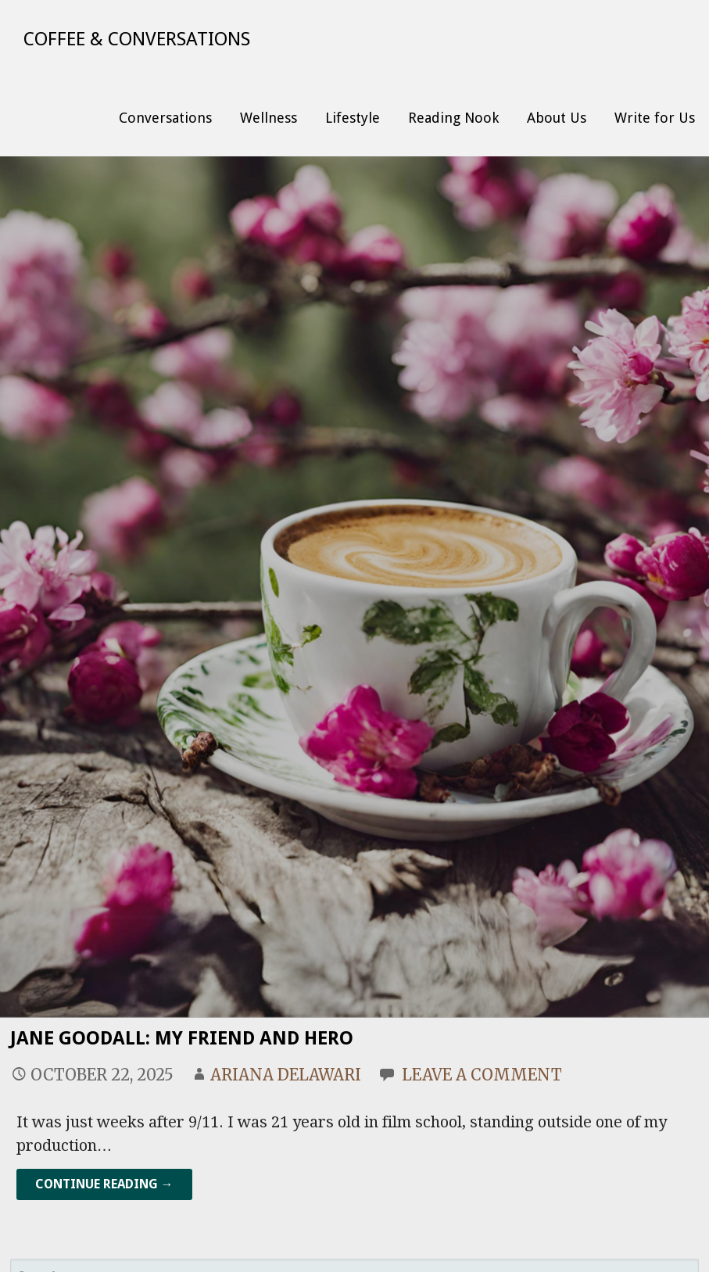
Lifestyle (352, 117)
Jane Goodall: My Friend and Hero (181, 1038)
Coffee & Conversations (136, 39)
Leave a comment (482, 1074)
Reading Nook (453, 117)
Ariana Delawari (285, 1074)
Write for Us (654, 117)
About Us (556, 117)
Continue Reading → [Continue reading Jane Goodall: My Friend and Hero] (104, 1184)
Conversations (165, 117)
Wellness (268, 117)
